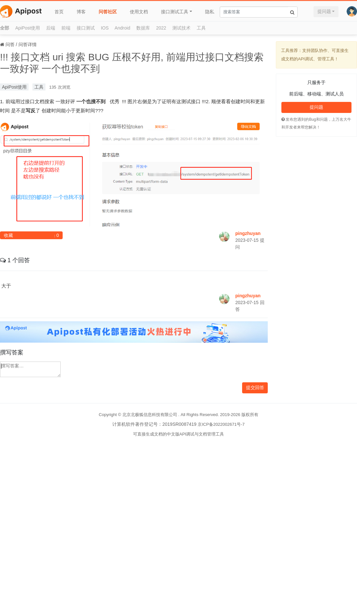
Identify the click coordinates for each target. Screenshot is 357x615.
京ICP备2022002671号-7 (221, 424)
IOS (105, 28)
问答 (10, 44)
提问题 (324, 11)
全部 (4, 28)
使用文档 (139, 11)
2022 (161, 28)
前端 (65, 28)
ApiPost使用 (27, 28)
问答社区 (108, 11)
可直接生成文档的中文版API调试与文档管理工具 (178, 434)
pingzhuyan (248, 233)
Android (122, 28)
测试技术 (181, 28)
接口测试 (86, 28)
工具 (201, 28)
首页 (59, 11)
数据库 (143, 28)
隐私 (209, 11)
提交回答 (255, 387)
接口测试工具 (174, 11)
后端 (50, 28)
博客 (81, 11)
